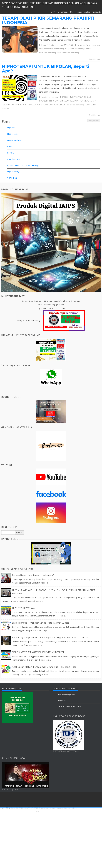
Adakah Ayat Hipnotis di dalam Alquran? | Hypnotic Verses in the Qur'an (50, 637)
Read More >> (94, 59)
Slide (72, 12)
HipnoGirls (96, 12)
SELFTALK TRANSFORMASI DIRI (69, 706)
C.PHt (53, 12)
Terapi (79, 12)
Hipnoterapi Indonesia (49, 97)
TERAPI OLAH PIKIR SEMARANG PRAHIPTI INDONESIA (48, 20)
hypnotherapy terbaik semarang (51, 49)
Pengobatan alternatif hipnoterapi (78, 49)
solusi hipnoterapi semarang (68, 52)
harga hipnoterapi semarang (88, 45)
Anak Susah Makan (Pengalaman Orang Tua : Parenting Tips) (44, 666)
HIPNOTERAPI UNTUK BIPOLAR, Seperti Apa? (45, 69)
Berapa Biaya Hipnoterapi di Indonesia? (33, 575)
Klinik (9, 146)
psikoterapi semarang (47, 52)
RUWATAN (62, 701)
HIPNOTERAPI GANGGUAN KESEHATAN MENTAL (67, 101)
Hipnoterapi (12, 133)
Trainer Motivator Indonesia (52, 45)
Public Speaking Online (66, 695)
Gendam (86, 12)
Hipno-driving (13, 171)
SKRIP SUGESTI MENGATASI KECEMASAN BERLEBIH (39, 652)
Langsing (64, 12)
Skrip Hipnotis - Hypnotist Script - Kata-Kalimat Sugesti (40, 622)
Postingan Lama (93, 121)
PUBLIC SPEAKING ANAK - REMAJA (23, 165)
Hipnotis (11, 127)
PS (58, 12)
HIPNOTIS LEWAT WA (23, 608)
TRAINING (12, 178)
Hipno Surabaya (14, 140)
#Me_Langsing (13, 159)
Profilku (10, 152)
